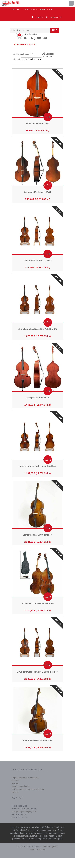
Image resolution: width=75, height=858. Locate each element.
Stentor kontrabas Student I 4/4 (37, 535)
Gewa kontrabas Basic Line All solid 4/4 (37, 466)
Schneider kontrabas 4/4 (37, 123)
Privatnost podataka (21, 786)
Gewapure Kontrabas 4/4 (37, 398)
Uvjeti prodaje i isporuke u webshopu (28, 789)
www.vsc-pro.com (37, 849)
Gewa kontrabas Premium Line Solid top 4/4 (37, 672)
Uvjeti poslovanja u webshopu (25, 778)
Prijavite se (40, 17)
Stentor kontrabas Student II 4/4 (38, 740)
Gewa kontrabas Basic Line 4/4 (37, 260)
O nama (15, 780)
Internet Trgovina (50, 846)
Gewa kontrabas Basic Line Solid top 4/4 (37, 329)
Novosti (15, 792)
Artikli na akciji (30, 10)
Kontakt (15, 783)
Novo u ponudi (46, 10)
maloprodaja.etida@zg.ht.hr (24, 811)
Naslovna (16, 10)
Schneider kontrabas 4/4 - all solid (37, 603)
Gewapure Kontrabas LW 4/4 (37, 192)
